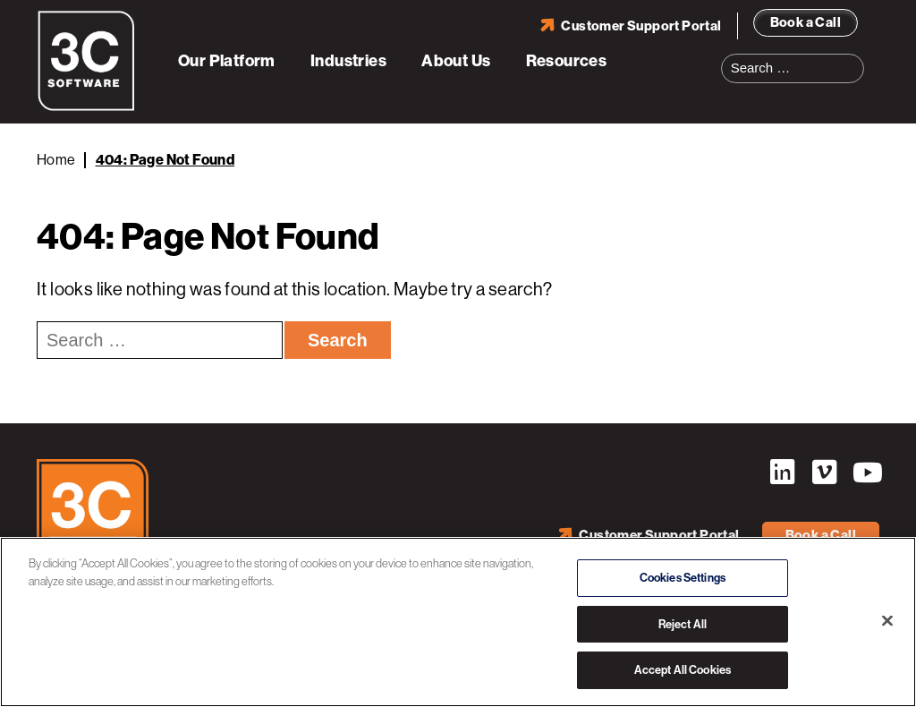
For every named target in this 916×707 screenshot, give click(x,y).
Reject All (682, 624)
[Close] (887, 621)
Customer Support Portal (641, 26)
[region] (458, 622)
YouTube (865, 472)
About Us (455, 61)
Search (856, 57)
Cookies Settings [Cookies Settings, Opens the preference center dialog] (682, 577)
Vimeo (823, 472)
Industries (348, 61)
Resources (566, 61)
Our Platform (227, 61)
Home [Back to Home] (56, 159)
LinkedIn (781, 472)
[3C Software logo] (86, 107)
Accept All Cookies (682, 670)
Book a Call (805, 22)
